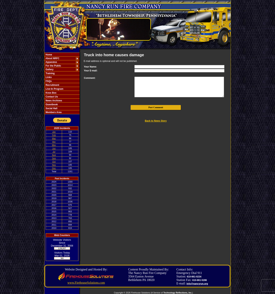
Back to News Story (156, 120)
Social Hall (51, 108)
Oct (54, 161)
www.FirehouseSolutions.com (86, 282)
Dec (54, 168)
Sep (54, 158)
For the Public (53, 65)
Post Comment (155, 107)
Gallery (49, 69)
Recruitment (52, 85)
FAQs (48, 81)
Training (50, 73)
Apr (54, 141)
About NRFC (52, 58)
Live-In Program (54, 89)
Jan (54, 132)
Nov (54, 165)
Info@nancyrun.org (197, 283)
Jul (54, 151)
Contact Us (51, 96)
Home (48, 54)
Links (48, 77)
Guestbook (51, 104)
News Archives (53, 100)
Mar (54, 138)
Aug (54, 155)
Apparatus (51, 62)
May (54, 145)
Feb (54, 135)
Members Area (53, 112)
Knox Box (50, 92)
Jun (54, 148)
